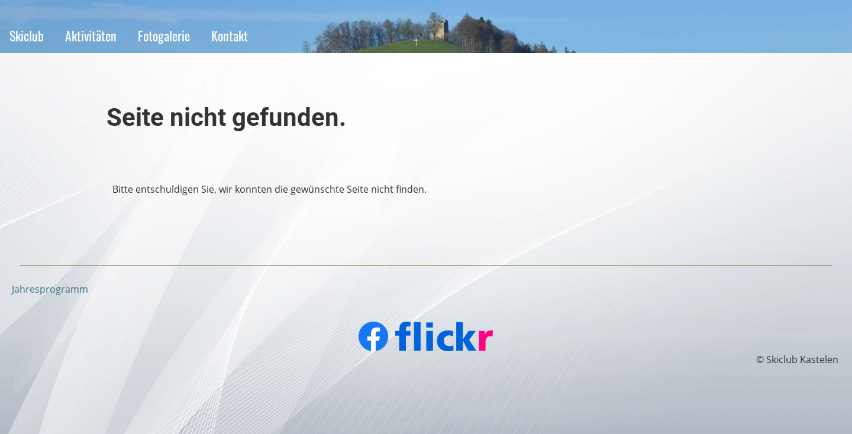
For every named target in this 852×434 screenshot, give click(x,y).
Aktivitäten (91, 35)
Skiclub (26, 35)
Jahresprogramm (50, 289)
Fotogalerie (164, 35)
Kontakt (229, 35)
